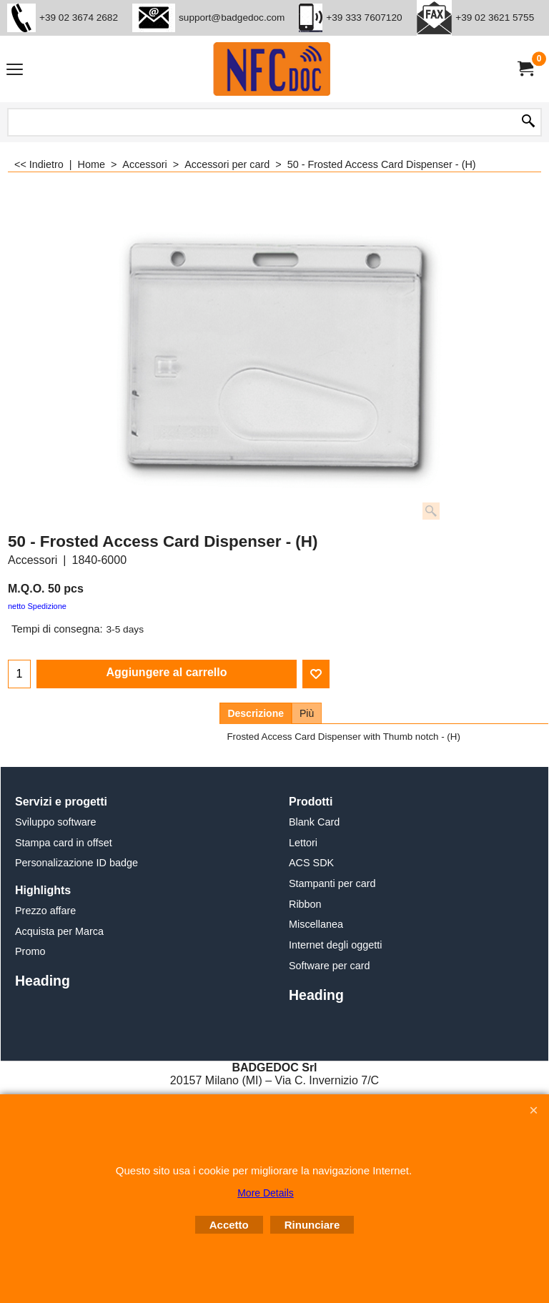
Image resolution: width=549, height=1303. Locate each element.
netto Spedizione (37, 606)
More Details (265, 1193)
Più (307, 713)
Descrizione (255, 713)
